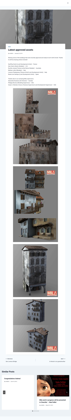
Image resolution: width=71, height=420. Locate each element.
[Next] (67, 392)
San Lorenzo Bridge (20, 360)
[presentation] (53, 386)
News (9, 46)
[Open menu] (67, 3)
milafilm (11, 53)
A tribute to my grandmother (51, 360)
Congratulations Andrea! (12, 378)
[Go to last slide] (4, 392)
